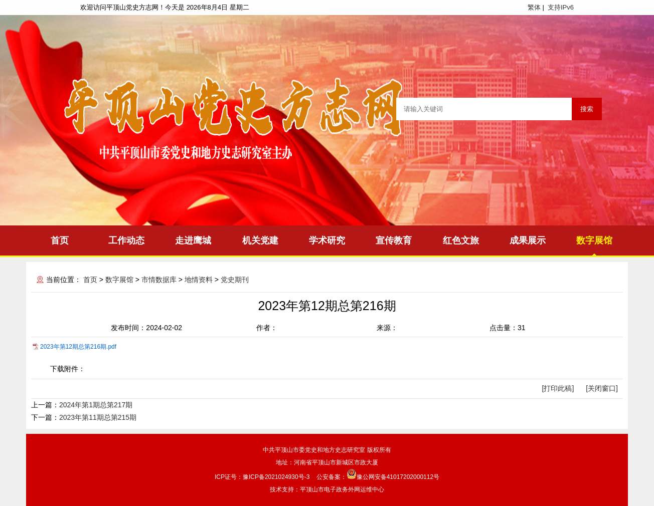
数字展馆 (594, 240)
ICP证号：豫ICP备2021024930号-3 (262, 476)
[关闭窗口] (602, 388)
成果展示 (528, 240)
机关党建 (260, 240)
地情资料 (199, 280)
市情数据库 (159, 280)
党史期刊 (235, 280)
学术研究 (327, 240)
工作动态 (126, 240)
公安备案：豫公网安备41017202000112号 (377, 476)
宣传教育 (394, 240)
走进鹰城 (193, 240)
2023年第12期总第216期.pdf (78, 346)
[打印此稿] (558, 388)
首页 (60, 240)
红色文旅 (461, 240)
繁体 (534, 7)
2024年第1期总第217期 (95, 405)
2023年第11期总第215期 (97, 417)
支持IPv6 (561, 7)
